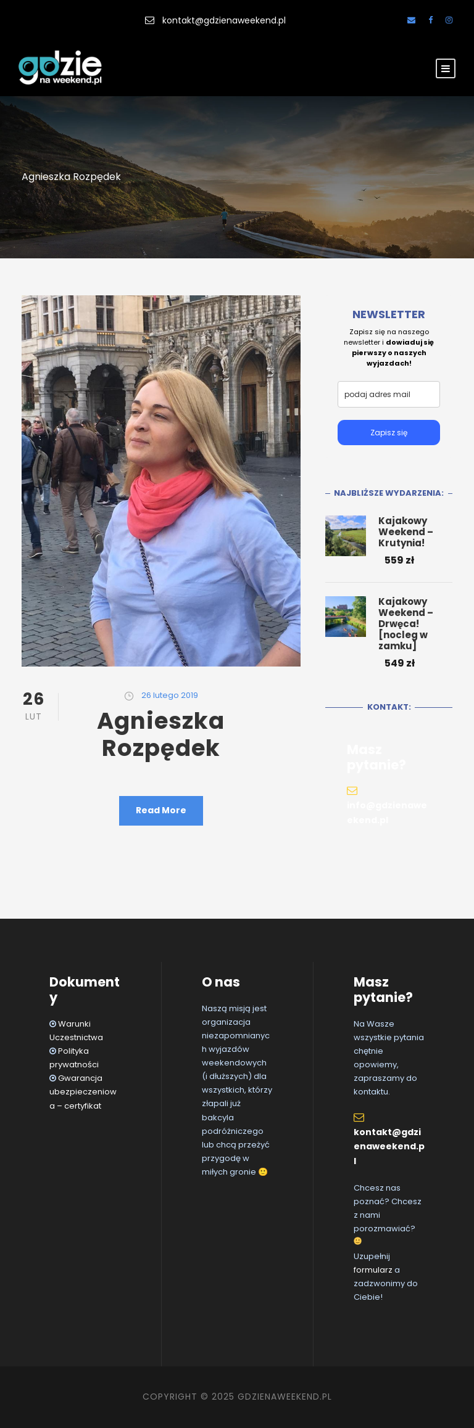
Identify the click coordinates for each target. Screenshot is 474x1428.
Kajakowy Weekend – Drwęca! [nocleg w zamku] (405, 623)
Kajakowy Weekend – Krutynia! (405, 531)
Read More (161, 810)
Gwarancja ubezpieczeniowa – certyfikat (83, 1091)
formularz (373, 1270)
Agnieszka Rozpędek (161, 734)
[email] (389, 394)
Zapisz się (388, 432)
